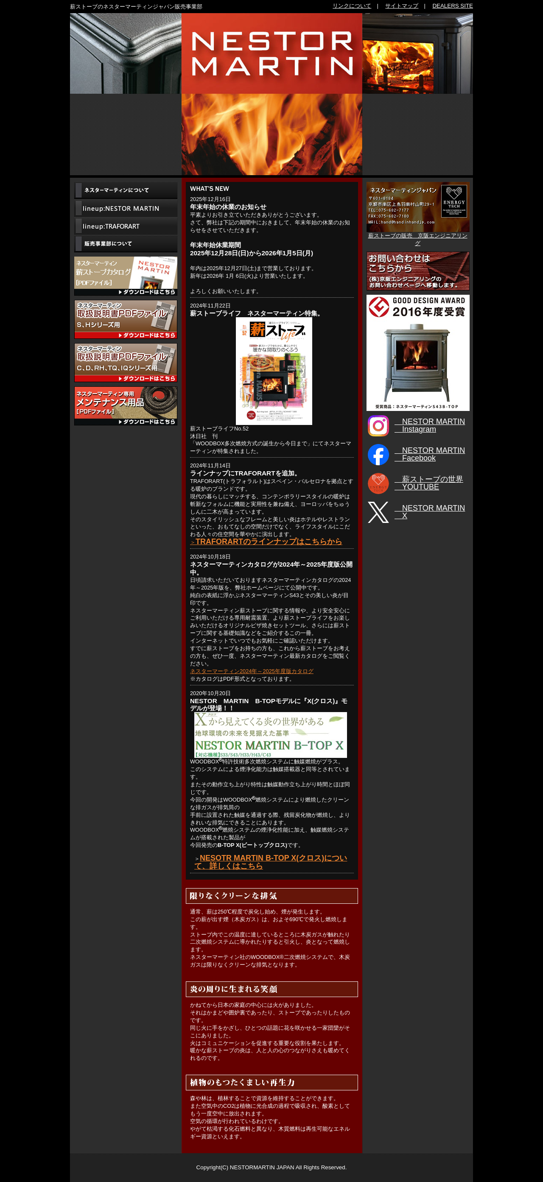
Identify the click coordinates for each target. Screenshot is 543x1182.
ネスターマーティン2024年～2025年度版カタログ (251, 671)
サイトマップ (401, 6)
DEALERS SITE (452, 6)
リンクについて (352, 6)
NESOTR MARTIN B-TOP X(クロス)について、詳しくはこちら (270, 862)
